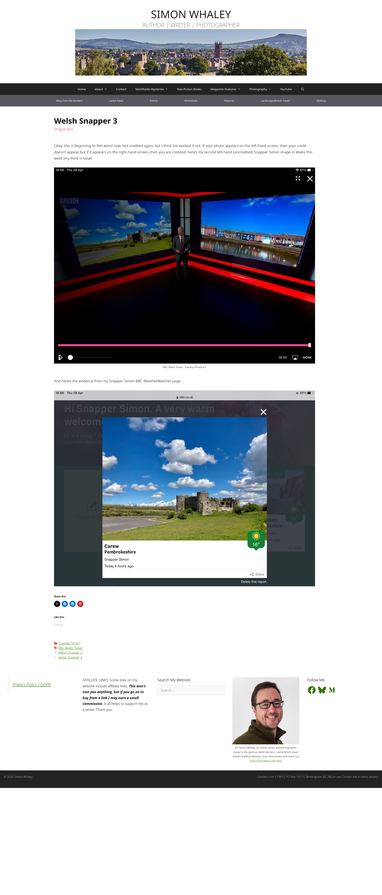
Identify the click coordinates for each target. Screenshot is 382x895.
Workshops (190, 100)
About (103, 89)
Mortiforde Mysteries (153, 89)
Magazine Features (227, 89)
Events (154, 100)
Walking (321, 100)
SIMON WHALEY (191, 14)
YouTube (286, 89)
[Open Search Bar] (302, 89)
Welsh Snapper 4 (70, 657)
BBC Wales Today (70, 648)
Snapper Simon (69, 643)
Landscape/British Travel (275, 100)
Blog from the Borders (69, 100)
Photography (262, 89)
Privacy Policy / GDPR (32, 684)
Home (82, 89)
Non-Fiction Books (189, 89)
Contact (121, 89)
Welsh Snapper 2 (70, 652)
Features (229, 100)
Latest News (116, 100)
